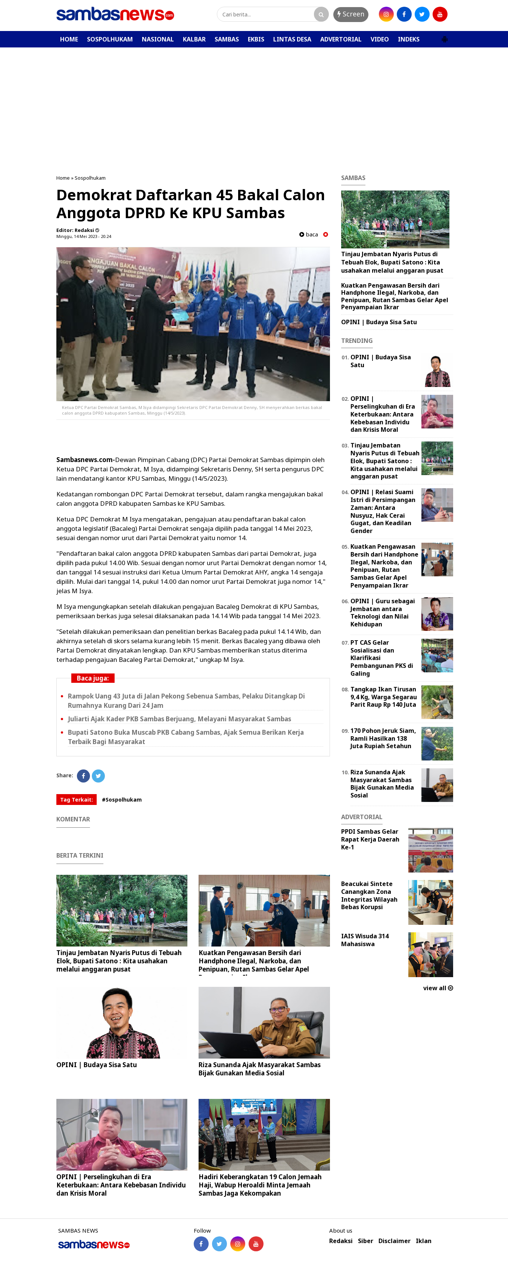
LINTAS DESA (292, 39)
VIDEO (380, 39)
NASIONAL (158, 39)
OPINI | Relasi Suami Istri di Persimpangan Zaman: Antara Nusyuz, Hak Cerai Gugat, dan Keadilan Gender (382, 511)
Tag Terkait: (76, 799)
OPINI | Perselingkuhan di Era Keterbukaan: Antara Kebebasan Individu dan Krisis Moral (121, 1185)
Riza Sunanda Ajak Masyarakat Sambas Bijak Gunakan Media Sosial (260, 1068)
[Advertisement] (254, 103)
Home (63, 177)
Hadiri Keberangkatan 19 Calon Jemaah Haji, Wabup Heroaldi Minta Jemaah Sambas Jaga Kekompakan (260, 1185)
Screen (350, 13)
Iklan (423, 1241)
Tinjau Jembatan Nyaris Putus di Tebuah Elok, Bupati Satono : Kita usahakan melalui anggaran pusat (119, 960)
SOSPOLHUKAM (110, 39)
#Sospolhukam (122, 799)
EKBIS (256, 39)
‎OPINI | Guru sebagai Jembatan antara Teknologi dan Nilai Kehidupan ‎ (382, 612)
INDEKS (409, 39)
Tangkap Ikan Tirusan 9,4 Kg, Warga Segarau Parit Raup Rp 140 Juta (383, 697)
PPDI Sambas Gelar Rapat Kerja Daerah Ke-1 (370, 839)
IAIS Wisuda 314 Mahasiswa (365, 940)
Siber (365, 1241)
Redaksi (341, 1241)
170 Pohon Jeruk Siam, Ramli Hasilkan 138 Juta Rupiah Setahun (383, 738)
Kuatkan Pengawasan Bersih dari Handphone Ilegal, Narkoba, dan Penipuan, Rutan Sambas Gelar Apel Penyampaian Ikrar (254, 965)
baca (308, 234)
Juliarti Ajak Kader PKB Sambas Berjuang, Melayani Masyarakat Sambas (179, 719)
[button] (444, 36)
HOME (69, 39)
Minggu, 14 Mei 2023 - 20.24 (83, 236)
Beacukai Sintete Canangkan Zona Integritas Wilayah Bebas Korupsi (369, 895)
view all (438, 988)
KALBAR (194, 39)
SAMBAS (227, 39)
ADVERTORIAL (341, 39)
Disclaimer (394, 1241)
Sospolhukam (90, 177)
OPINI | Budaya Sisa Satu (96, 1064)
